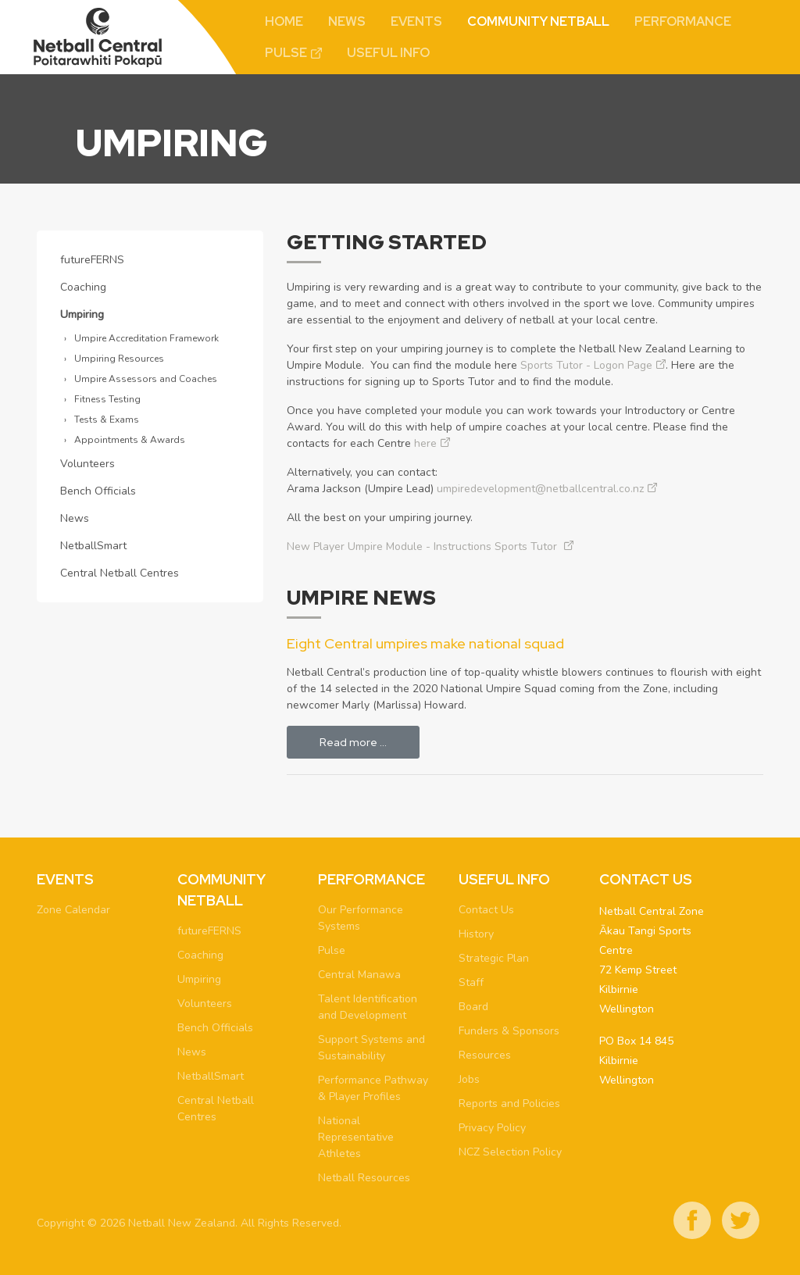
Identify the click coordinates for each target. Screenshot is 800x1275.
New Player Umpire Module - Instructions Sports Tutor (423, 546)
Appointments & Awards (129, 440)
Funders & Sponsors (509, 1030)
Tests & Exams (106, 419)
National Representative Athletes (356, 1137)
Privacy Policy (492, 1127)
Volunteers (87, 463)
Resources (485, 1055)
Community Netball (538, 21)
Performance (682, 21)
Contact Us (486, 909)
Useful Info (388, 53)
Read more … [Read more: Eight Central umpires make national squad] (353, 742)
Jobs (469, 1079)
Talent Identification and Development (367, 1007)
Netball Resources (364, 1177)
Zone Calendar (73, 909)
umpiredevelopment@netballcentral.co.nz (540, 488)
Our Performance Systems (360, 918)
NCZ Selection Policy (510, 1152)
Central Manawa (359, 974)
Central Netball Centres (119, 573)
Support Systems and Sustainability (371, 1047)
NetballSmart (93, 545)
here (425, 443)
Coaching (83, 287)
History (476, 934)
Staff (471, 982)
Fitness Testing (107, 399)
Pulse (286, 53)
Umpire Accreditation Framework (146, 338)
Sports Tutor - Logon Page (586, 365)
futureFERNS (92, 259)
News (347, 21)
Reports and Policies (509, 1103)
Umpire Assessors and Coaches (145, 379)
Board (473, 1006)
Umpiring (82, 314)
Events (416, 21)
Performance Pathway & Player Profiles (373, 1088)
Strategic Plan (494, 958)
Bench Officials (98, 491)
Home (284, 21)
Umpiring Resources (119, 358)
